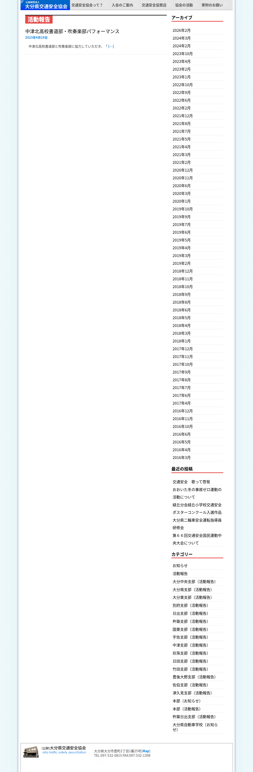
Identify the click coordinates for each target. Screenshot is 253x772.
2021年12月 (183, 115)
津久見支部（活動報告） (193, 693)
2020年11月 (183, 178)
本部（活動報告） (188, 709)
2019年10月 (183, 209)
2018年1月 (182, 341)
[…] (111, 46)
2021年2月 (182, 162)
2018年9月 (182, 294)
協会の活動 (184, 5)
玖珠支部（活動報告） (191, 653)
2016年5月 (182, 442)
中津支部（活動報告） (191, 645)
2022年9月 (182, 92)
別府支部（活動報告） (191, 605)
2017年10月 (183, 364)
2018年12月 (183, 271)
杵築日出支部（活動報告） (195, 716)
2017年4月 (182, 403)
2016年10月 (183, 426)
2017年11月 (183, 356)
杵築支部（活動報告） (191, 621)
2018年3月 (182, 333)
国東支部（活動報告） (191, 629)
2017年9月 (182, 372)
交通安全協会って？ (87, 5)
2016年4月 (182, 449)
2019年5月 (182, 240)
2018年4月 (182, 325)
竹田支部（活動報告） (191, 669)
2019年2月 (182, 263)
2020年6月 (182, 185)
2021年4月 (182, 146)
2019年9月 (182, 216)
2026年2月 (182, 30)
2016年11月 (183, 418)
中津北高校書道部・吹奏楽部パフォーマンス (72, 31)
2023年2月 (182, 69)
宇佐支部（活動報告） (191, 637)
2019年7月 (182, 224)
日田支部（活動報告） (191, 661)
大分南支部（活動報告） (193, 589)
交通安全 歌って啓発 (191, 481)
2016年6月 (182, 434)
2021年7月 (182, 131)
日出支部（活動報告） (191, 613)
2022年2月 (182, 108)
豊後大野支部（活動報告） (195, 677)
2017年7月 (182, 387)
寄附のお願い (212, 5)
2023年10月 (183, 53)
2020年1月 (182, 201)
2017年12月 (183, 348)
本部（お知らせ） (188, 701)
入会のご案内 (122, 5)
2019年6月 (182, 232)
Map (145, 750)
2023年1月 (182, 77)
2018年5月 (182, 317)
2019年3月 (182, 255)
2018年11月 (183, 278)
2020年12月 (183, 170)
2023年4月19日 (36, 37)
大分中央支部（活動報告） (195, 581)
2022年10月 (183, 84)
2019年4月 (182, 247)
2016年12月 (183, 411)
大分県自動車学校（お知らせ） (195, 727)
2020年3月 (182, 193)
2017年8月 (182, 379)
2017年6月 (182, 395)
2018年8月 (182, 302)
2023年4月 (182, 61)
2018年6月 (182, 310)
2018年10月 (183, 286)
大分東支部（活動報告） (193, 597)
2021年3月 (182, 154)
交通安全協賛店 (154, 5)
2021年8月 (182, 123)
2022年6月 (182, 100)
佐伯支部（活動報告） (191, 685)
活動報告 (180, 573)
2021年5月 (182, 139)
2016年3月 (182, 457)
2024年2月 (182, 45)
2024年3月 (182, 38)
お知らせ (180, 565)
